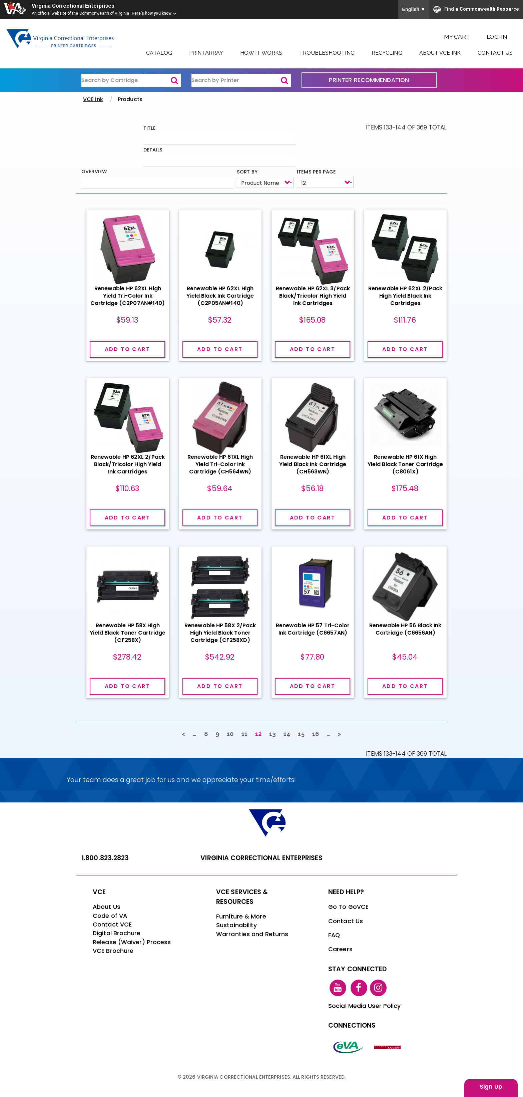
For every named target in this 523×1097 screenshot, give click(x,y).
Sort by (247, 171)
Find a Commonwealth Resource (476, 9)
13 (274, 733)
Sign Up (491, 1087)
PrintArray (206, 53)
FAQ (334, 935)
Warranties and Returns (252, 934)
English (414, 9)
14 (289, 733)
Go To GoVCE (348, 907)
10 (232, 733)
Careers (340, 949)
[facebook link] (359, 987)
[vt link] (388, 1047)
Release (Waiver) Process (132, 942)
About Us (106, 907)
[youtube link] (338, 987)
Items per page (316, 171)
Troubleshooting (327, 53)
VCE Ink (93, 99)
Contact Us (495, 53)
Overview (94, 171)
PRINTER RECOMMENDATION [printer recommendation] (369, 80)
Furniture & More (241, 916)
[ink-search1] (131, 80)
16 (317, 733)
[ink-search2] (241, 80)
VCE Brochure (113, 951)
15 (303, 733)
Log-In (497, 36)
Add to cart (127, 349)
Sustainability (236, 925)
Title (149, 128)
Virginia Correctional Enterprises (74, 6)
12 (260, 735)
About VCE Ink (440, 53)
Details (152, 149)
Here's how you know (151, 13)
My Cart (457, 36)
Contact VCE (112, 925)
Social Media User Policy (364, 1006)
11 (246, 733)
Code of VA (110, 916)
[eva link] (348, 1047)
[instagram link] (378, 987)
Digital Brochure (117, 933)
